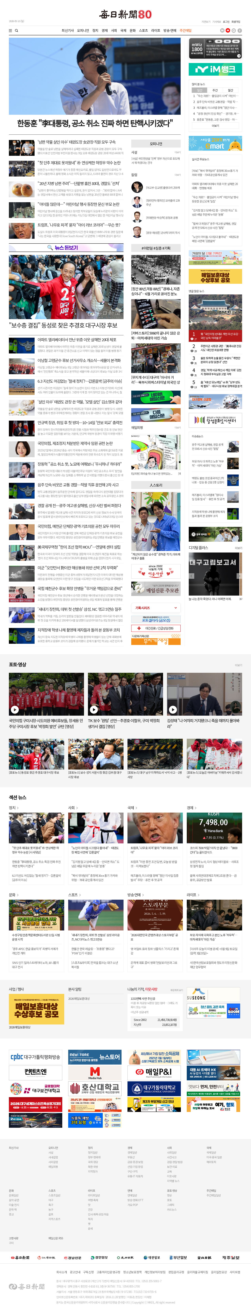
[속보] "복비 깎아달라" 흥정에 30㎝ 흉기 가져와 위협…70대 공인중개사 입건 (215, 173)
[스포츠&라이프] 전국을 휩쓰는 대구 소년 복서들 (94, 964)
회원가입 (235, 21)
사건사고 (171, 1157)
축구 (50, 1204)
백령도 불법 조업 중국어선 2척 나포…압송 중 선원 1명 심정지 (208, 480)
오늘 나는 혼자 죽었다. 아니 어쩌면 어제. (211, 599)
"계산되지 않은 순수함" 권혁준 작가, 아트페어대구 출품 (155, 556)
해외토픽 (211, 1162)
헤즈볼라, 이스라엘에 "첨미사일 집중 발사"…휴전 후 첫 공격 (208, 497)
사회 (114, 30)
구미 (11, 1242)
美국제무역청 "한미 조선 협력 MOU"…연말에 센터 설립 (79, 547)
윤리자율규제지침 (197, 1272)
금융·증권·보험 (135, 1162)
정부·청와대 (94, 1157)
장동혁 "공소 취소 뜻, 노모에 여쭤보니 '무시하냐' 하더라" (80, 464)
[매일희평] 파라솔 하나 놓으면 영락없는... (153, 474)
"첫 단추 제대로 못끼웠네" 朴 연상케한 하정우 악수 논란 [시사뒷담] (35, 850)
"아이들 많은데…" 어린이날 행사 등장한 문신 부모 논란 (78, 204)
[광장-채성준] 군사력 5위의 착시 (163, 233)
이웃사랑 (171, 1176)
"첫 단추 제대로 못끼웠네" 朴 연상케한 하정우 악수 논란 (79, 162)
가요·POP (132, 1204)
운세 (90, 1228)
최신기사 (68, 30)
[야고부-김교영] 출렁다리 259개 (163, 188)
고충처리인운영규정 (108, 1272)
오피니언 (83, 30)
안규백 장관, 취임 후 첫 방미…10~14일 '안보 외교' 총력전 (80, 422)
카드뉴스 (171, 1209)
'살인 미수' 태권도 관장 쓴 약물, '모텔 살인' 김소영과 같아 (80, 402)
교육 (169, 1171)
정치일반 (92, 1152)
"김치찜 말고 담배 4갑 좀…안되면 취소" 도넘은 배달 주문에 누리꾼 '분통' (214, 212)
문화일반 (13, 1195)
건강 (90, 1209)
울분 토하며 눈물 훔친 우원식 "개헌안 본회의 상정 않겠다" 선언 (220, 360)
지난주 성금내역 (139, 1012)
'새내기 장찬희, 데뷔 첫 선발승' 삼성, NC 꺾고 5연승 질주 (79, 609)
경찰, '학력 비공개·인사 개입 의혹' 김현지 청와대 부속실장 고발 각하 (221, 372)
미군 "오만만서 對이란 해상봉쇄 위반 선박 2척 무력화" (78, 567)
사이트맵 (235, 1272)
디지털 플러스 (198, 547)
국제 (123, 30)
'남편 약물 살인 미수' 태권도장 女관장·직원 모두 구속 (76, 142)
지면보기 (206, 21)
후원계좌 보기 (176, 990)
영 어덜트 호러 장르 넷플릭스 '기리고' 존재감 (154, 951)
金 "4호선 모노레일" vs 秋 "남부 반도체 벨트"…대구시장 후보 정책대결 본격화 (221, 384)
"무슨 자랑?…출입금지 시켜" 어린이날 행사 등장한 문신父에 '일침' (215, 199)
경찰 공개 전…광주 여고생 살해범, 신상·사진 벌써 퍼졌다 (79, 505)
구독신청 (88, 1272)
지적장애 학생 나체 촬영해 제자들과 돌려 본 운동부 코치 (79, 630)
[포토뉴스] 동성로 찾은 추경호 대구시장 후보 (34, 772)
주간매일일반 (214, 1195)
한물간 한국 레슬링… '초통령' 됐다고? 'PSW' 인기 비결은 (92, 951)
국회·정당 (93, 1162)
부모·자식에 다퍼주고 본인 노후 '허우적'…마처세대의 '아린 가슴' (213, 937)
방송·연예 (169, 30)
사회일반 (171, 1152)
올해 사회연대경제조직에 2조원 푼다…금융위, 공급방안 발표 (213, 877)
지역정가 (92, 1171)
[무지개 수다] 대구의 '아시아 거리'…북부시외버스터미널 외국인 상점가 (155, 382)
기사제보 (216, 21)
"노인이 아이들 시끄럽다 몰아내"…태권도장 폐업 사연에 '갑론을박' (215, 239)
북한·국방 (93, 1166)
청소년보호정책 (132, 1272)
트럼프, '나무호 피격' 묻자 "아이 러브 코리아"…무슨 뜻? (79, 225)
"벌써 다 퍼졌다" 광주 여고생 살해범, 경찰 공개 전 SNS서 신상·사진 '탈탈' (214, 226)
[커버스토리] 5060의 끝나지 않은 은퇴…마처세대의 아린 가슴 (155, 335)
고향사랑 (13, 1238)
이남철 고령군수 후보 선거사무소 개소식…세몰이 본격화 (79, 360)
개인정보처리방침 (154, 1272)
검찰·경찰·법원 (174, 1162)
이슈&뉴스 (197, 436)
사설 (50, 1152)
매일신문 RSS (55, 1238)
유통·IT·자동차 (135, 1176)
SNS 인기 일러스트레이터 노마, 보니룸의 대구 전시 (35, 964)
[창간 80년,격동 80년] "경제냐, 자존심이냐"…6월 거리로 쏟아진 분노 (155, 291)
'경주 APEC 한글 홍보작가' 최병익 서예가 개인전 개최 (35, 951)
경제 (105, 30)
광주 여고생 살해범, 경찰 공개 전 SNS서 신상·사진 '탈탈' (207, 447)
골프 (50, 1214)
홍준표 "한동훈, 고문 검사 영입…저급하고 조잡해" (223, 119)
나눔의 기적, (142, 989)
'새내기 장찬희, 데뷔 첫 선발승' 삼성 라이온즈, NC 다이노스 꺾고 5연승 (95, 937)
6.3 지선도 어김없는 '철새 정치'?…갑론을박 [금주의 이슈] (80, 381)
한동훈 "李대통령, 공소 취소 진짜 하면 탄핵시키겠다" (94, 123)
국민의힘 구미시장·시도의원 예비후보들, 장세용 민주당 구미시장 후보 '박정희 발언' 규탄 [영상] (46, 723)
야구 (50, 1200)
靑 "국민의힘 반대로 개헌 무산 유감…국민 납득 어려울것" (221, 336)
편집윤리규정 (176, 1272)
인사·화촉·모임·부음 (98, 1214)
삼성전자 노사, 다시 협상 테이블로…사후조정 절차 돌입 (214, 864)
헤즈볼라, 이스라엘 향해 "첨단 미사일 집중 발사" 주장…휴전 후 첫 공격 (154, 877)
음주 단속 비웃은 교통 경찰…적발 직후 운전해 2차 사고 (78, 485)
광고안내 (75, 1272)
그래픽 (170, 1204)
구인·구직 (132, 1171)
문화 (133, 30)
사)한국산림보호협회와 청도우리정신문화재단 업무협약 (213, 964)
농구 (50, 1209)
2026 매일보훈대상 (19, 1027)
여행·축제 (93, 1200)
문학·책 (13, 1209)
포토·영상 (172, 1190)
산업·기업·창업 (135, 1166)
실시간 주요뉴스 (200, 159)
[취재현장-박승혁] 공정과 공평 (162, 218)
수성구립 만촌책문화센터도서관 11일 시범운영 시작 (36, 937)
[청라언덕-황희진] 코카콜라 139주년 (163, 202)
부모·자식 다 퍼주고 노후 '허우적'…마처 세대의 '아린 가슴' (208, 463)
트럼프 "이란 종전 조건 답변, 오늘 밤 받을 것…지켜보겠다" (154, 864)
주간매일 (186, 30)
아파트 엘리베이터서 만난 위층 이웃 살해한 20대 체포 (77, 339)
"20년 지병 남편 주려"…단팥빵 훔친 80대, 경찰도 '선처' (79, 183)
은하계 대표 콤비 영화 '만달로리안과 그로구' (154, 964)
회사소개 (61, 1272)
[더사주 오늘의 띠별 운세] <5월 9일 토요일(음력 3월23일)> (213, 951)
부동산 (131, 1157)
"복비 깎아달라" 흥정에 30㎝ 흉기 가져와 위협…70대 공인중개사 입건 (94, 877)
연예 (129, 1190)
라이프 (155, 30)
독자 (90, 1219)
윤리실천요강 (219, 1272)
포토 (169, 1200)
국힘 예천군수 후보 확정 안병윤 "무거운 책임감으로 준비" (80, 588)
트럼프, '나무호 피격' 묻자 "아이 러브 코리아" (154, 850)
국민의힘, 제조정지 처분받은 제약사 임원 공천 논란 (75, 443)
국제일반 (211, 1152)
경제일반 (132, 1152)
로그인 (226, 21)
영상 (169, 1195)
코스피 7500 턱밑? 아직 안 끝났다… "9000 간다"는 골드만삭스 (213, 850)
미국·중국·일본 (214, 1157)
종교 (11, 1214)
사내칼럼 (53, 1157)
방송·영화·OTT (135, 1200)
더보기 (178, 152)
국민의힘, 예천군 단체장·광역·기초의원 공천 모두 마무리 (79, 526)
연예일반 (132, 1195)
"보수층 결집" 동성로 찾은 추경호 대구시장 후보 (63, 325)
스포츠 (143, 30)
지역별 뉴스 (173, 1180)
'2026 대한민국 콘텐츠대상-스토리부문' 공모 (154, 937)
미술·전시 (14, 1204)
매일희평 (53, 1166)
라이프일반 (94, 1195)
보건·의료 (172, 1166)
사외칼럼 (53, 1162)
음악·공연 (14, 1200)
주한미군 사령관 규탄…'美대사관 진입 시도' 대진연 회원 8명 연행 (221, 348)
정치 (95, 30)
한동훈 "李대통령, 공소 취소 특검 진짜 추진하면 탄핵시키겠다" (36, 864)
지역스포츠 (54, 1219)
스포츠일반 (54, 1195)
